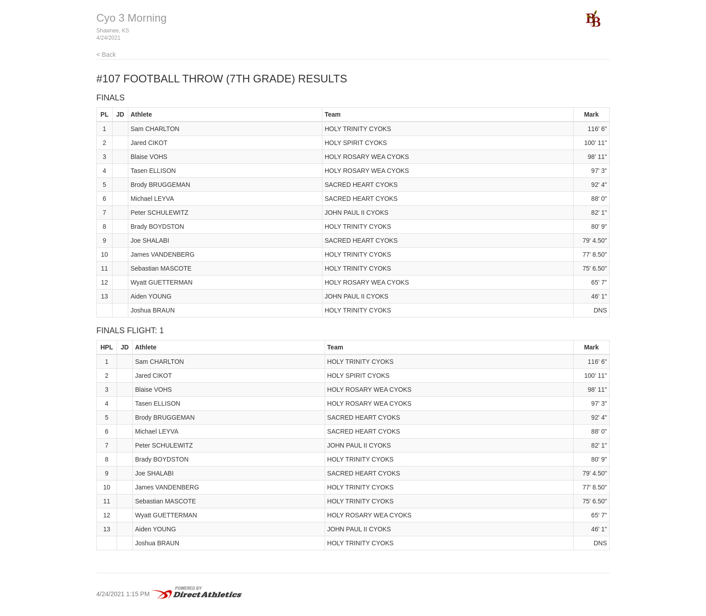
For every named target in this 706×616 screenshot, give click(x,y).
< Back (106, 54)
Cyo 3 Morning (131, 18)
